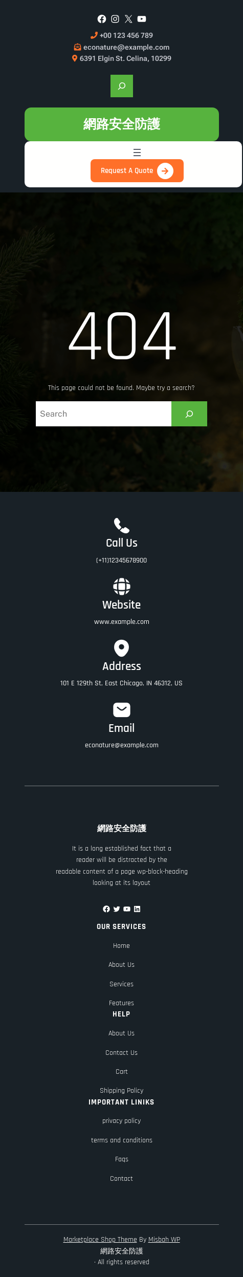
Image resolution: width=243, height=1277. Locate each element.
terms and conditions (121, 1140)
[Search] (189, 413)
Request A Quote (127, 171)
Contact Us (121, 1052)
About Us (121, 964)
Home (121, 945)
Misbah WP (164, 1239)
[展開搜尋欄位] (122, 86)
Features (121, 1003)
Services (121, 984)
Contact (121, 1178)
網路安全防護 (121, 124)
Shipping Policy (121, 1090)
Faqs (121, 1159)
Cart (122, 1071)
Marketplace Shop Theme (100, 1239)
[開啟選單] (137, 152)
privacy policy (121, 1121)
